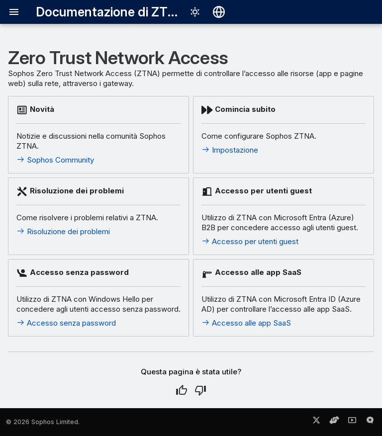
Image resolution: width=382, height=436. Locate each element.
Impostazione (229, 150)
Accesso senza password (66, 323)
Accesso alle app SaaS (246, 323)
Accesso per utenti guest (249, 241)
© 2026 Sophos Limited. (43, 422)
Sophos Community (55, 160)
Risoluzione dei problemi (63, 231)
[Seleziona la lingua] (219, 12)
